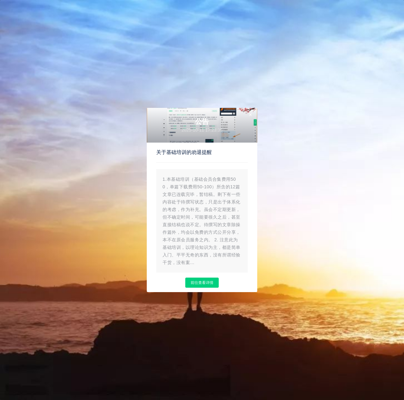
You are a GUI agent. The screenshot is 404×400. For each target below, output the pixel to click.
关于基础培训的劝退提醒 (184, 152)
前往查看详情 (202, 282)
